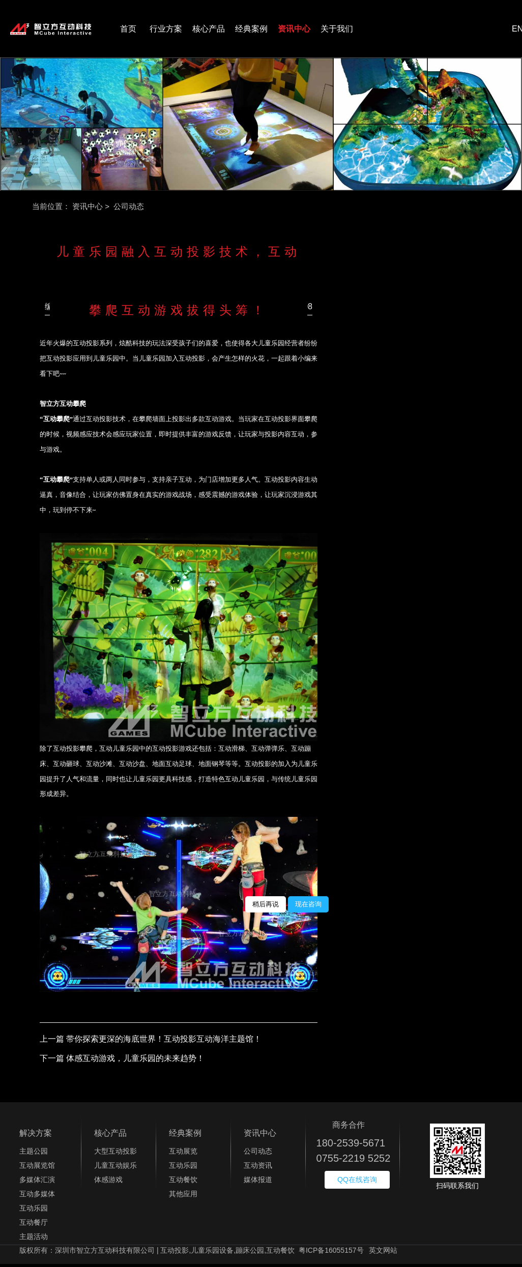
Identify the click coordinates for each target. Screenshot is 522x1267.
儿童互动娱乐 (115, 1168)
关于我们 (337, 30)
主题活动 (33, 1239)
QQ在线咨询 (357, 1182)
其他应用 (183, 1197)
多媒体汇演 (37, 1182)
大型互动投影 (115, 1154)
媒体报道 (258, 1182)
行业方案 (166, 30)
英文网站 (383, 1253)
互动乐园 (33, 1211)
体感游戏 (108, 1182)
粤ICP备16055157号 (331, 1253)
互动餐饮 (183, 1182)
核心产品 (208, 30)
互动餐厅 (33, 1225)
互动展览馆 (37, 1168)
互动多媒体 (37, 1197)
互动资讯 (258, 1168)
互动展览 (183, 1154)
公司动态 (258, 1154)
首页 (128, 30)
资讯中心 (294, 30)
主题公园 (33, 1154)
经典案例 (251, 30)
